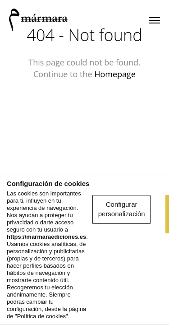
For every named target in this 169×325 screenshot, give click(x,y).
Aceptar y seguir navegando (84, 274)
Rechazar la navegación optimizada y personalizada (84, 303)
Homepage (115, 74)
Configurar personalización (84, 249)
